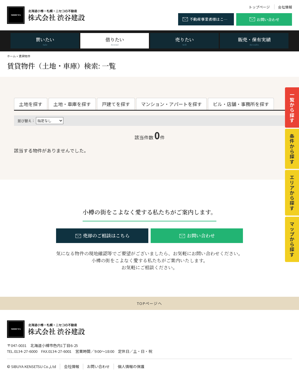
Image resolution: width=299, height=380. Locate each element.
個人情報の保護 (131, 366)
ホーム (11, 56)
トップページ (259, 6)
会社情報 (285, 6)
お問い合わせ (98, 366)
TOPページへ (149, 303)
